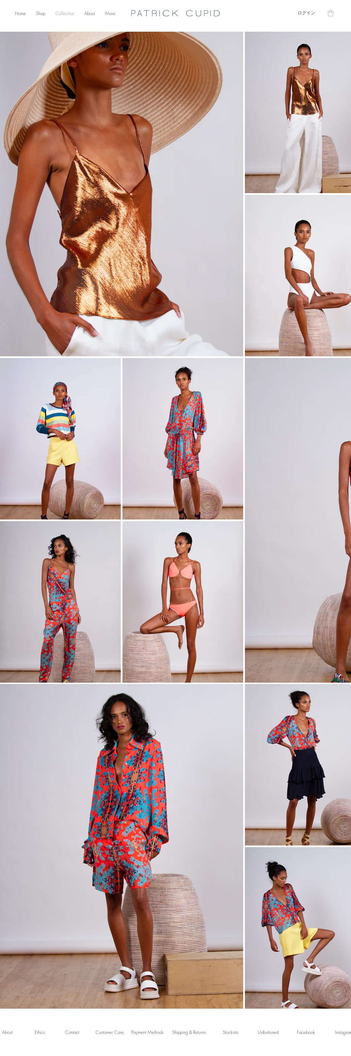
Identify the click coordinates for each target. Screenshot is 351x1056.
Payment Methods (147, 1032)
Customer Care (110, 1032)
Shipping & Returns (189, 1032)
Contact (72, 1032)
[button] (330, 13)
